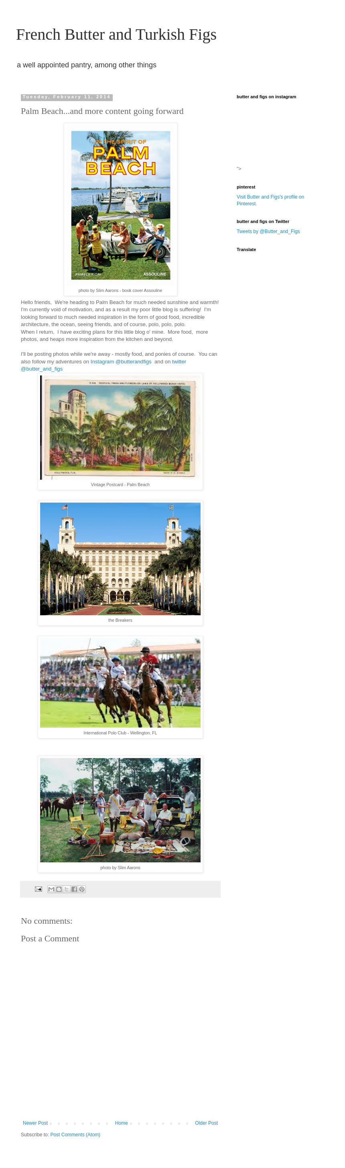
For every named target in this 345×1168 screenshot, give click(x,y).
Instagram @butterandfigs (122, 362)
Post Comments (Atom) (75, 1135)
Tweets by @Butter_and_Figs (268, 231)
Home (121, 1123)
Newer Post (35, 1123)
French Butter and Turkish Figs (116, 34)
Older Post (206, 1123)
